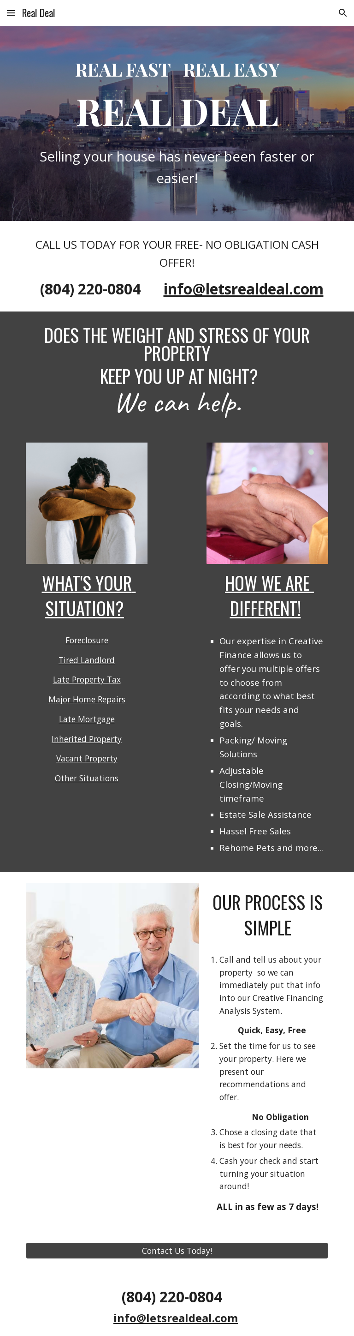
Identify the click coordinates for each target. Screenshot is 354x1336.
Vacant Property (87, 758)
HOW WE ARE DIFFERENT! (269, 595)
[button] (11, 12)
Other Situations (86, 778)
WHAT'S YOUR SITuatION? (89, 595)
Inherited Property (87, 738)
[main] (177, 95)
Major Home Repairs (86, 699)
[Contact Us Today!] (176, 1251)
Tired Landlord (87, 659)
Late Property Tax (87, 679)
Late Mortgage (87, 719)
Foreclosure (86, 640)
